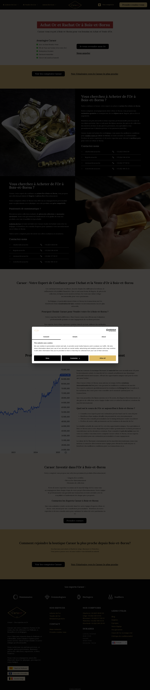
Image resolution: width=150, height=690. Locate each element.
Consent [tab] (46, 337)
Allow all (103, 358)
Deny (47, 358)
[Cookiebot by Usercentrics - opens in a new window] (107, 330)
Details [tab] (75, 337)
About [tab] (104, 337)
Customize (75, 358)
